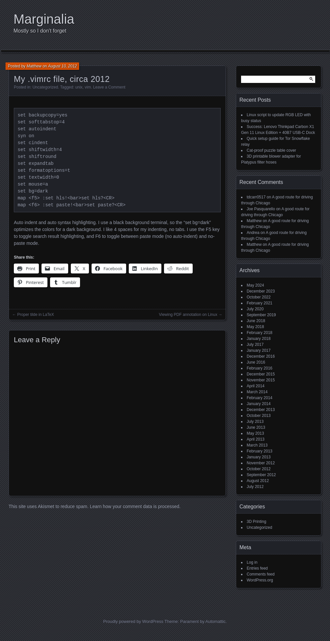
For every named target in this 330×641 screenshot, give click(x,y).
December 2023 (261, 291)
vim (88, 87)
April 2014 (255, 386)
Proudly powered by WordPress (133, 621)
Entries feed (257, 568)
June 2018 (256, 321)
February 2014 (259, 398)
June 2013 (256, 427)
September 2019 (261, 315)
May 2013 (255, 433)
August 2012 (258, 480)
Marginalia (44, 19)
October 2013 (259, 415)
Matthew (34, 66)
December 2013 (261, 409)
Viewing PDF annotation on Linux (188, 314)
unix (79, 87)
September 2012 (261, 475)
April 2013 (255, 439)
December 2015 (261, 374)
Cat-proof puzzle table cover (271, 150)
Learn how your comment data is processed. (135, 506)
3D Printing (256, 521)
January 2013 (259, 457)
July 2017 (255, 344)
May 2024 (255, 285)
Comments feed (261, 574)
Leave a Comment (109, 87)
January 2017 (259, 350)
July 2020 (255, 309)
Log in (252, 562)
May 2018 (255, 326)
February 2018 (259, 332)
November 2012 (261, 463)
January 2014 (259, 403)
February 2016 (259, 368)
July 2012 (255, 486)
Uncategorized (45, 87)
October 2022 (259, 297)
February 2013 (259, 451)
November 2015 (261, 380)
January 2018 (259, 338)
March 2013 (257, 445)
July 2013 (255, 421)
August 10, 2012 (62, 66)
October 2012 (259, 469)
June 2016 (256, 362)
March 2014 (257, 392)
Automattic (216, 621)
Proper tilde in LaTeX (35, 314)
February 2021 (259, 303)
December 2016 (261, 356)
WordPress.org (260, 580)
